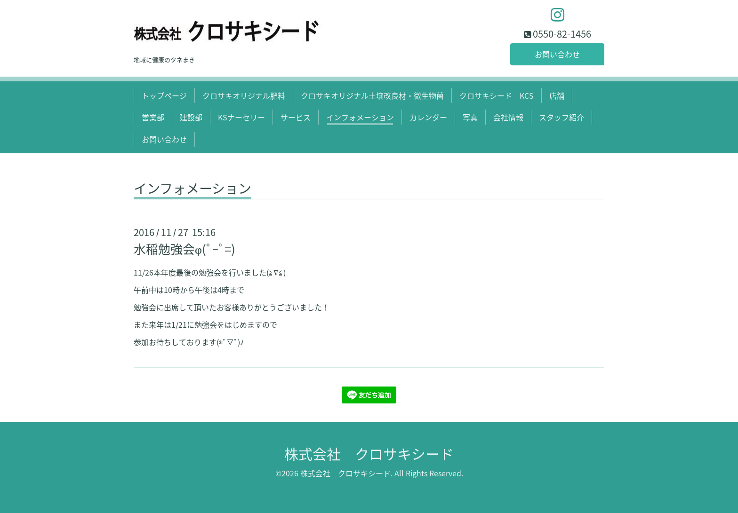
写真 (470, 117)
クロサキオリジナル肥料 (243, 95)
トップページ (164, 95)
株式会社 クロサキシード (369, 453)
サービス (296, 117)
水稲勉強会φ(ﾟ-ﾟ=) (184, 249)
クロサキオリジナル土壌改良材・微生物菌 (372, 95)
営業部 (153, 117)
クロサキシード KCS (496, 95)
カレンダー (428, 117)
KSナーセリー (241, 117)
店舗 (556, 95)
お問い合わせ (557, 54)
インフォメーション (360, 117)
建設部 (191, 117)
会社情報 (508, 117)
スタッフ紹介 (561, 117)
